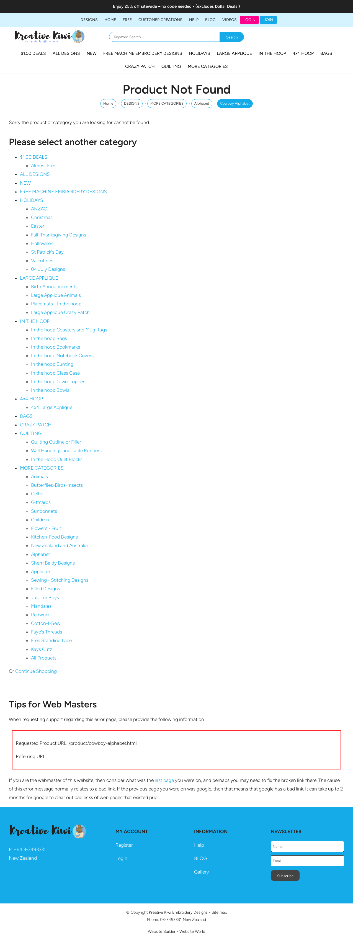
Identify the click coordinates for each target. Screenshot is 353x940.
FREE (127, 19)
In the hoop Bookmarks (55, 347)
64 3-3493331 (31, 849)
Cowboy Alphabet (235, 103)
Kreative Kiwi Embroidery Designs (178, 912)
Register (124, 845)
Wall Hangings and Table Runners (66, 450)
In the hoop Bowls (50, 390)
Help (199, 845)
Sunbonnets (44, 511)
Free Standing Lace (51, 640)
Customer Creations (160, 19)
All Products (43, 658)
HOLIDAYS (199, 53)
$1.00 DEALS (33, 53)
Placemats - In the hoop (56, 304)
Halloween (42, 243)
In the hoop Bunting (52, 364)
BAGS (326, 53)
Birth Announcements (54, 286)
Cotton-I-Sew (45, 623)
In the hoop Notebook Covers (62, 355)
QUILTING (171, 66)
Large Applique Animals (56, 295)
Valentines (42, 260)
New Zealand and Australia (59, 545)
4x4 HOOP (303, 53)
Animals (39, 476)
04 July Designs (48, 269)
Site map (219, 912)
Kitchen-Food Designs (54, 537)
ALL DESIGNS (66, 53)
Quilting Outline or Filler (56, 442)
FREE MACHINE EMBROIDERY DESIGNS (142, 53)
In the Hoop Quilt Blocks (57, 459)
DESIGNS (89, 19)
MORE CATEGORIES (208, 66)
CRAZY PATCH (140, 66)
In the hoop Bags (49, 338)
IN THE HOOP (272, 53)
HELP (194, 19)
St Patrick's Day (47, 252)
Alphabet (201, 103)
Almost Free (43, 165)
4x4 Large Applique (51, 407)
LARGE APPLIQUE (234, 53)
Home (110, 19)
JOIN (268, 19)
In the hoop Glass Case (55, 373)
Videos (229, 19)
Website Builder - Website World (176, 931)
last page (164, 780)
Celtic (37, 493)
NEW (92, 53)
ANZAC (39, 209)
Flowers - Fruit (46, 528)
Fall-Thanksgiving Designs (58, 235)
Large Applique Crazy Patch (60, 312)
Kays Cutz (41, 649)
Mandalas (41, 606)
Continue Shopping (36, 671)
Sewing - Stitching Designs (59, 580)
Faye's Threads (46, 632)
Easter (37, 226)
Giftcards (41, 502)
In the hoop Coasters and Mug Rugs (69, 330)
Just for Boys (45, 597)
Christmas (42, 217)
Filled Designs (45, 588)
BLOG (210, 19)
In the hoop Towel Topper (57, 381)
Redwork (40, 614)
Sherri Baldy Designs (53, 563)
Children (40, 519)
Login (249, 19)
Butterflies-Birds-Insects (57, 485)
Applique (40, 571)
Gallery (201, 872)
